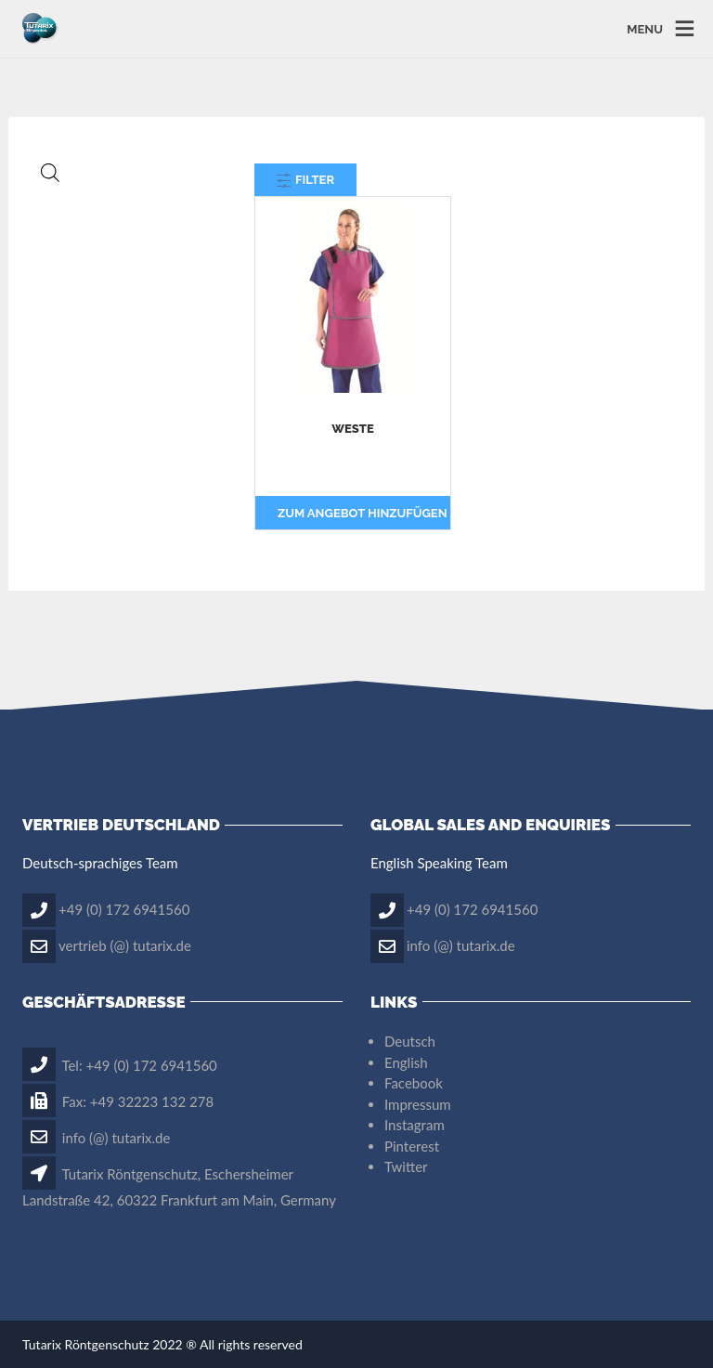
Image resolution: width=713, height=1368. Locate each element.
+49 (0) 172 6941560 (123, 908)
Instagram (414, 1124)
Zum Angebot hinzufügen (362, 513)
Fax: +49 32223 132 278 (118, 1101)
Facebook (413, 1083)
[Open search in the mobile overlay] (124, 172)
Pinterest (411, 1146)
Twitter (406, 1166)
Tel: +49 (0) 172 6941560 (119, 1065)
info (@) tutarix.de (461, 944)
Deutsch (409, 1041)
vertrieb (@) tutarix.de (124, 944)
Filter (305, 180)
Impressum (417, 1104)
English (406, 1062)
